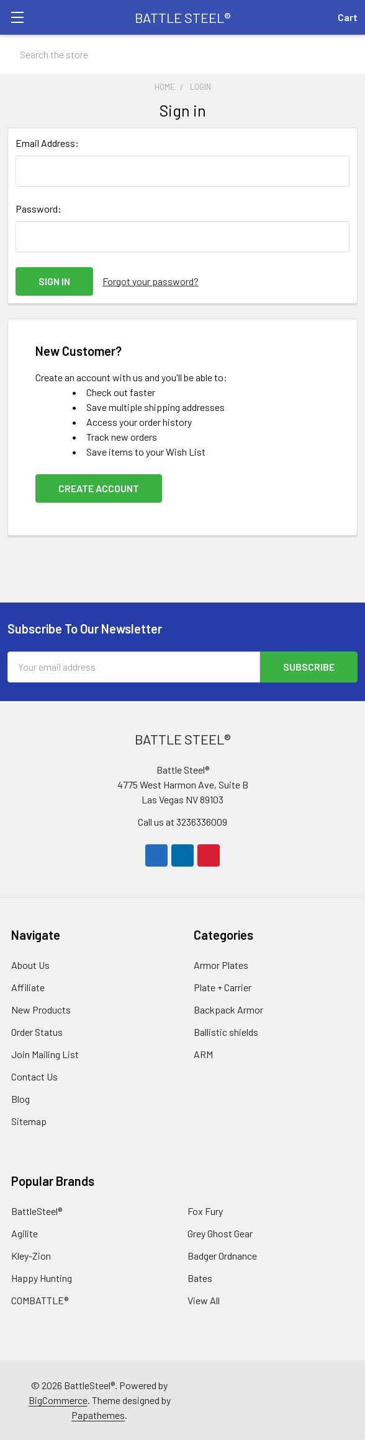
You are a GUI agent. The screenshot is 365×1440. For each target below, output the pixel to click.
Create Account (98, 488)
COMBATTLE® (39, 1300)
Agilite (24, 1233)
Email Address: (47, 143)
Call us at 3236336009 (182, 822)
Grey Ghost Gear (220, 1233)
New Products (41, 1009)
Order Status (37, 1032)
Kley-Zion (31, 1255)
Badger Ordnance (222, 1255)
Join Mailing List (45, 1054)
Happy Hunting (41, 1278)
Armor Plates (221, 965)
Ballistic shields (226, 1032)
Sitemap (29, 1121)
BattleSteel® (36, 1211)
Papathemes (98, 1415)
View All (203, 1300)
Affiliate (28, 987)
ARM (203, 1054)
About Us (30, 965)
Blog (20, 1099)
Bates (199, 1278)
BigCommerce (58, 1400)
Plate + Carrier (222, 987)
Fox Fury (205, 1211)
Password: (38, 208)
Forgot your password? (150, 281)
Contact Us (34, 1076)
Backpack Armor (228, 1009)
